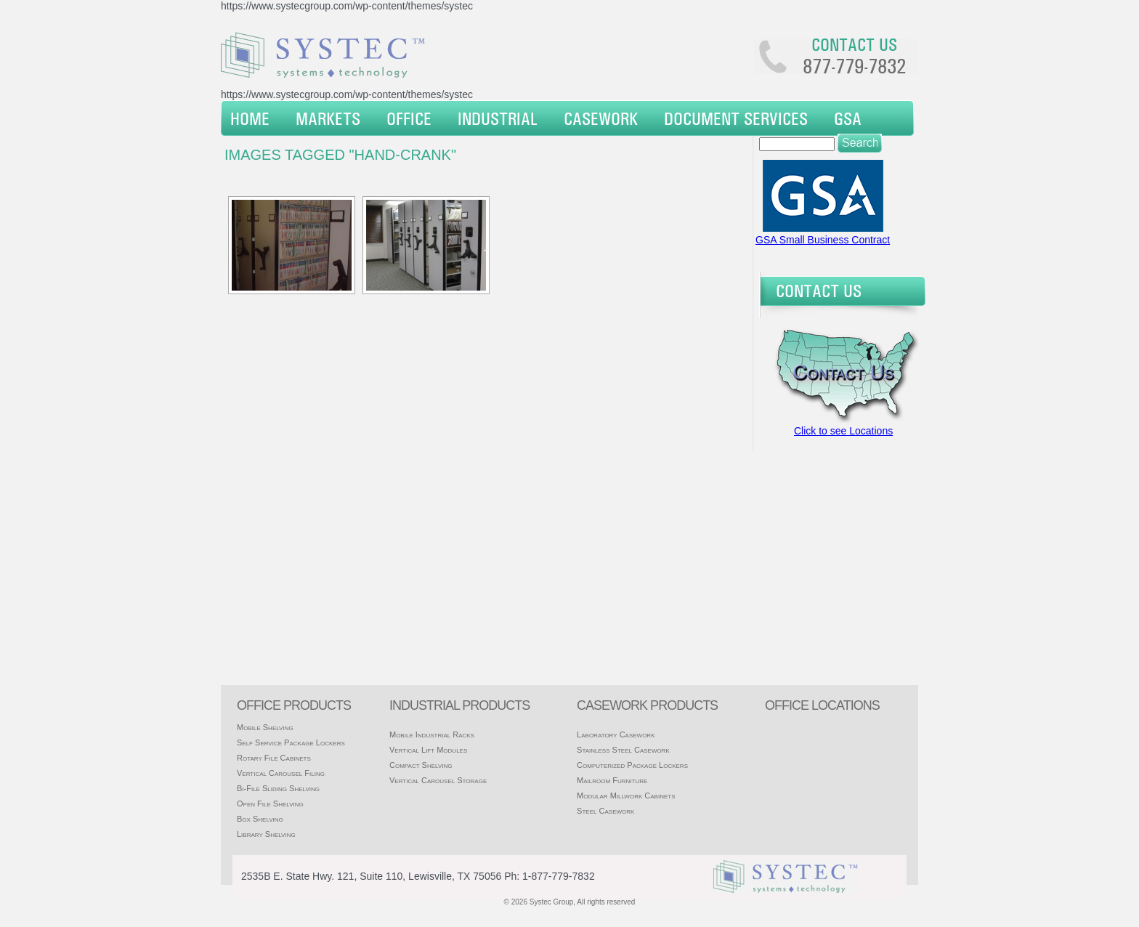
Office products (294, 705)
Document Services (736, 118)
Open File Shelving (270, 803)
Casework (601, 118)
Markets (328, 118)
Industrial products (459, 705)
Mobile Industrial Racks (431, 734)
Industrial (498, 118)
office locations (822, 705)
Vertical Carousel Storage (438, 780)
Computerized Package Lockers (632, 765)
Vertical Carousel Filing (281, 773)
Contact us (854, 44)
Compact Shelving (421, 765)
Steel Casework (605, 810)
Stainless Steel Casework (623, 749)
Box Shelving (260, 818)
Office (408, 118)
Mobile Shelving (265, 727)
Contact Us (819, 290)
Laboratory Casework (615, 734)
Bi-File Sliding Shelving (278, 788)
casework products (647, 705)
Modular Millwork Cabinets (626, 795)
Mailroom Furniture (612, 780)
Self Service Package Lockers (291, 742)
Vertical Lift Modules (428, 749)
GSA (848, 118)
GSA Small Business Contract (822, 240)
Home (249, 118)
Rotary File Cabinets (274, 757)
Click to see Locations (843, 431)
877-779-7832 (854, 66)
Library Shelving (266, 834)
